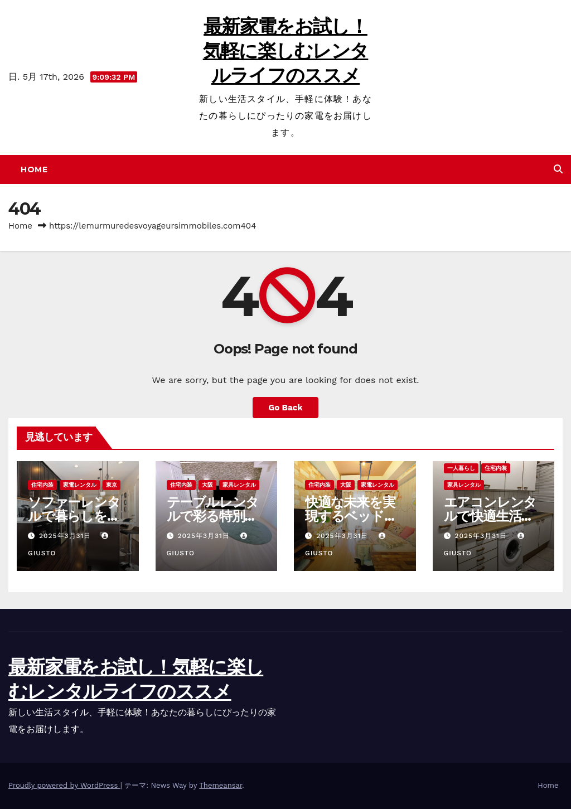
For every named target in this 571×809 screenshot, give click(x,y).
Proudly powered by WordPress (64, 785)
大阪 (207, 485)
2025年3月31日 (66, 536)
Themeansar (220, 785)
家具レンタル (239, 485)
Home (34, 169)
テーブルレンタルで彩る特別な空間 (213, 516)
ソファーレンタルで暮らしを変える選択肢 (74, 516)
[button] (558, 169)
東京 (111, 485)
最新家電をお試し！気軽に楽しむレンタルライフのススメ (286, 50)
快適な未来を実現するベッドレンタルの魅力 (351, 516)
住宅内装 (42, 485)
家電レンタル (79, 485)
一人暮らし (461, 468)
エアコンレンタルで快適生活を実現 (490, 516)
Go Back (285, 408)
